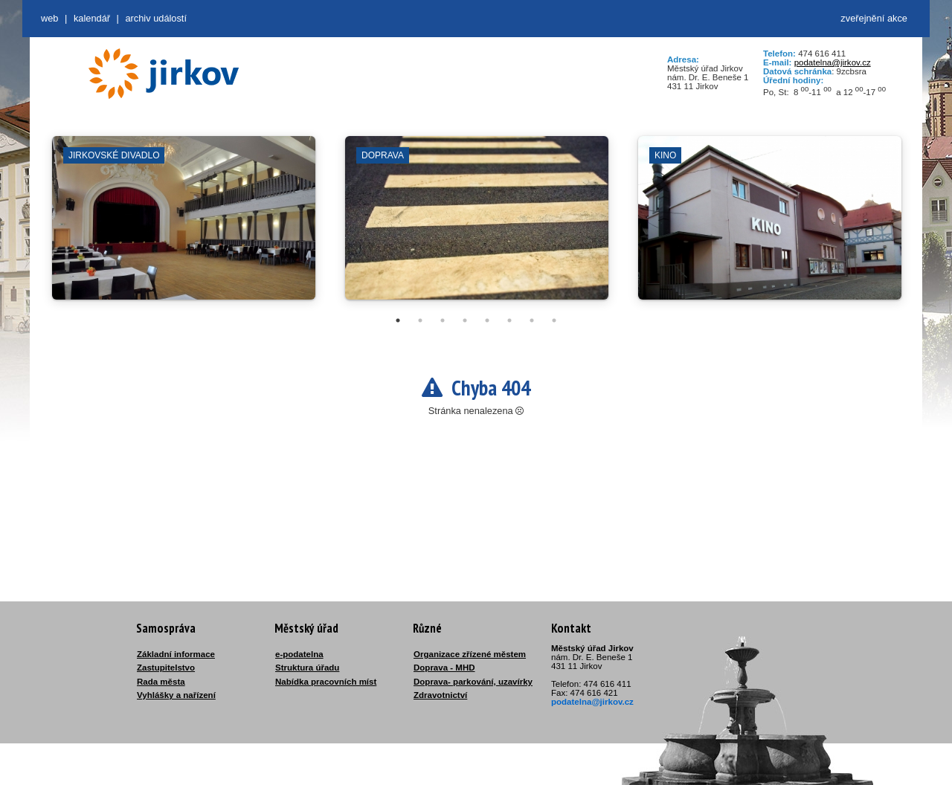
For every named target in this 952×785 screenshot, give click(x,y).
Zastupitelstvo (166, 667)
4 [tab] (464, 320)
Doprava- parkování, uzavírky (473, 681)
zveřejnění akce (873, 18)
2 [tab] (420, 320)
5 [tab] (487, 320)
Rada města (161, 681)
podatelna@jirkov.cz (832, 62)
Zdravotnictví (440, 695)
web (49, 18)
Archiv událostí (156, 18)
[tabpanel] (183, 225)
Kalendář (92, 18)
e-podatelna (299, 654)
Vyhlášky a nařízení (176, 695)
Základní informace (176, 654)
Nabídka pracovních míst (325, 681)
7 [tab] (531, 320)
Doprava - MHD (444, 667)
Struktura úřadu (307, 667)
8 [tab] (554, 320)
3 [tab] (442, 320)
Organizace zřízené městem (470, 654)
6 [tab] (509, 320)
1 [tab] (397, 320)
